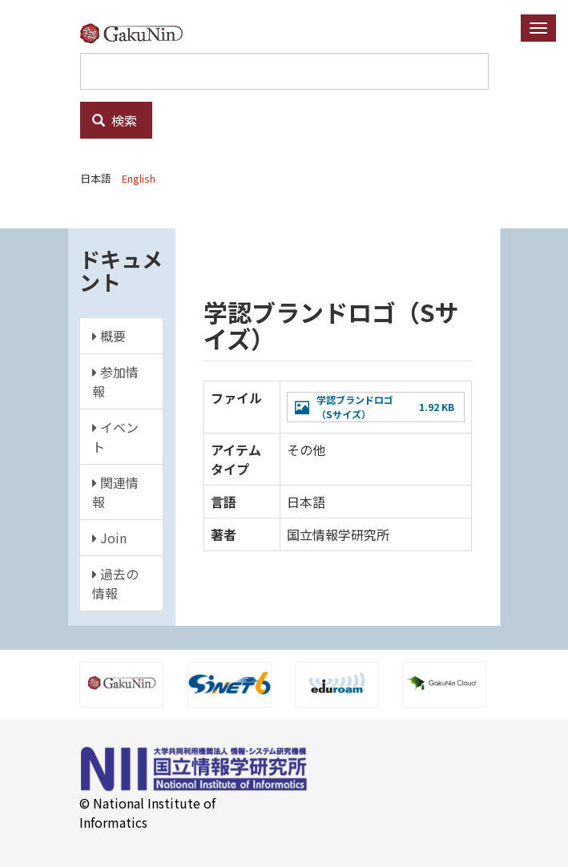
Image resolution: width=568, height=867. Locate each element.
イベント (115, 436)
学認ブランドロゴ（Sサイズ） (354, 407)
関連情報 (115, 492)
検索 (114, 120)
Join (109, 537)
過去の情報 (115, 583)
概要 (109, 335)
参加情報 (115, 381)
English (138, 178)
